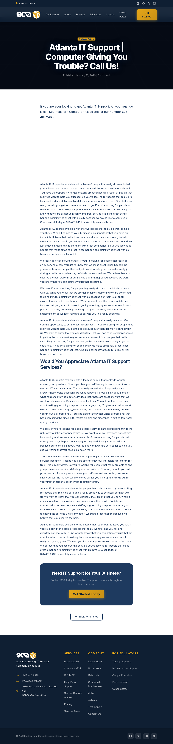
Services (80, 14)
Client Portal (122, 14)
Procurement (120, 682)
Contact (110, 14)
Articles (92, 700)
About (67, 14)
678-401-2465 (30, 675)
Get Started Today (86, 594)
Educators (95, 14)
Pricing (68, 704)
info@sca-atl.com (32, 680)
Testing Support (121, 661)
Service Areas (72, 711)
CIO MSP (69, 675)
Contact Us (94, 713)
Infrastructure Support (125, 668)
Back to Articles (86, 616)
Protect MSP (71, 661)
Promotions (94, 668)
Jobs (91, 693)
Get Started (146, 14)
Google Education (122, 675)
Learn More (95, 661)
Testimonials (52, 14)
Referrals (93, 675)
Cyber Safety (119, 688)
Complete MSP (72, 668)
